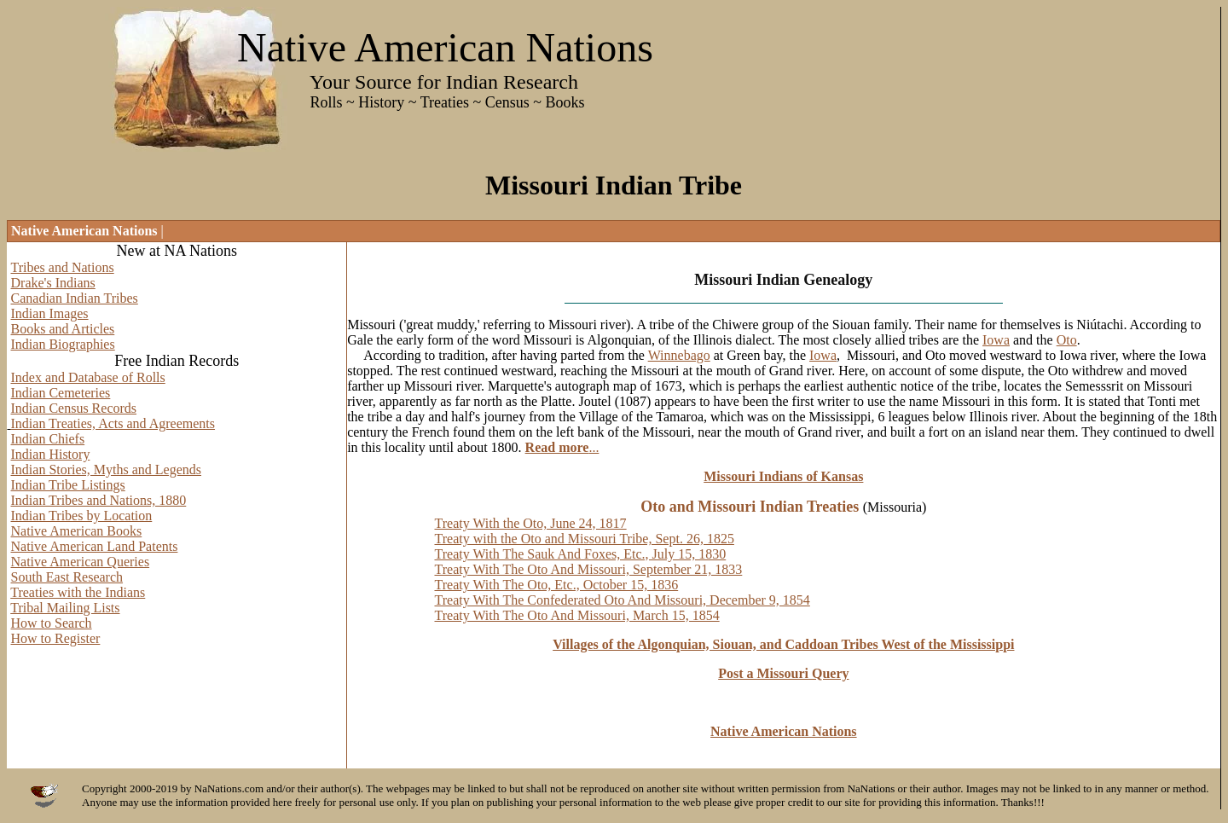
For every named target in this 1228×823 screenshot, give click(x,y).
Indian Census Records (74, 408)
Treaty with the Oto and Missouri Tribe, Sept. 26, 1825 (583, 538)
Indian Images (50, 313)
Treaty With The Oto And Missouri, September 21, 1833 (588, 569)
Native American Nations (783, 731)
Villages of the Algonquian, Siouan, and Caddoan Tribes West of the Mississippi (783, 644)
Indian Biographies (63, 344)
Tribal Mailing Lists (64, 607)
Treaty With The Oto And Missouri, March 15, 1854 (576, 615)
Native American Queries (80, 561)
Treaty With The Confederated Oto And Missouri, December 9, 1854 (621, 600)
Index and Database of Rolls (88, 377)
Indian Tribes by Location (82, 515)
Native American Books (76, 531)
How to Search (51, 623)
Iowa (996, 340)
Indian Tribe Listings (68, 485)
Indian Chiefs (48, 439)
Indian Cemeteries (61, 392)
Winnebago (679, 355)
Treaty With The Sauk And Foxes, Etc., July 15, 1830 (580, 554)
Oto (1067, 340)
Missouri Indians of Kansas (783, 476)
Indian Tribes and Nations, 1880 (99, 500)
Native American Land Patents (94, 546)
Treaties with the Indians (77, 592)
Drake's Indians (53, 282)
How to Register (56, 638)
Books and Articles (63, 329)
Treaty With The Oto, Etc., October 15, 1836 (556, 584)
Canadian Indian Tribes (74, 298)
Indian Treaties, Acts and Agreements (113, 423)
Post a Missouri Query (783, 673)
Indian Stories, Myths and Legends (106, 469)
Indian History (50, 454)
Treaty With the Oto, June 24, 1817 (530, 523)
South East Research (67, 577)
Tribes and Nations (62, 267)
